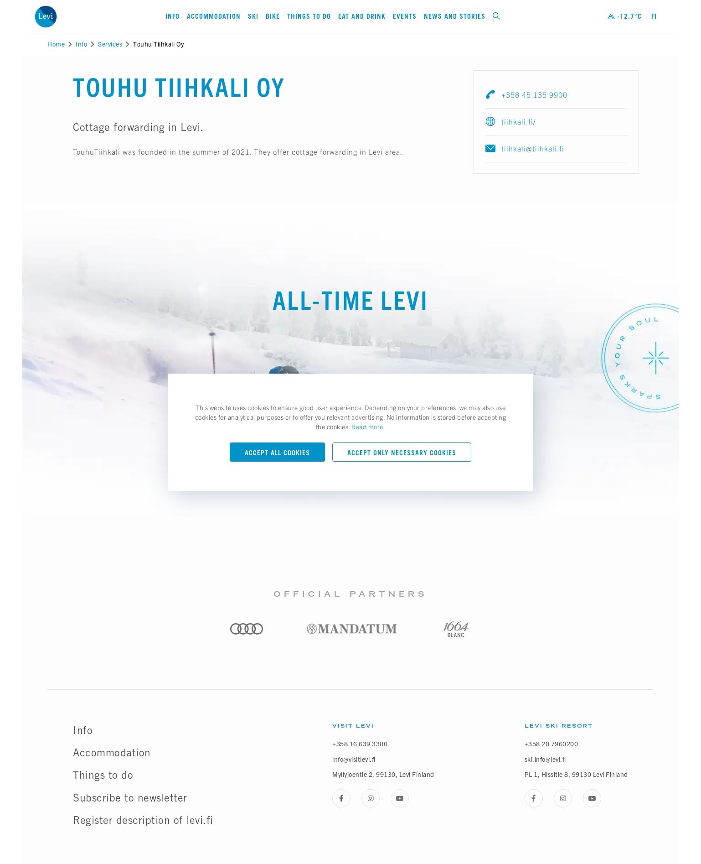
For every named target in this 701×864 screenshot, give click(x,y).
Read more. (368, 426)
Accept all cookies (277, 453)
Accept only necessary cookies (401, 453)
